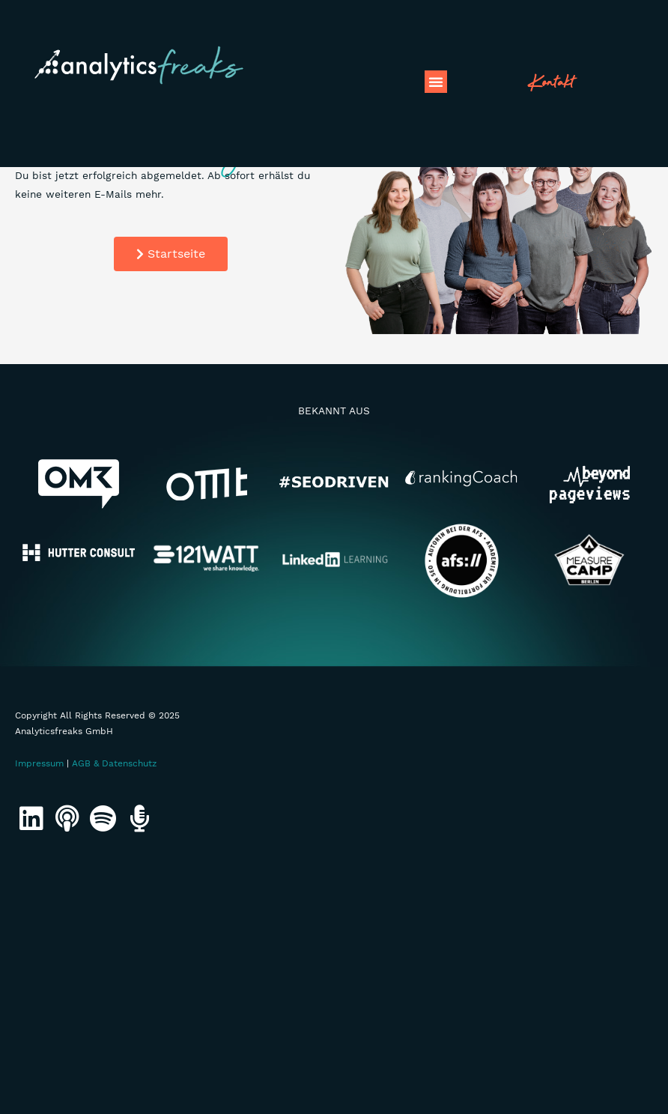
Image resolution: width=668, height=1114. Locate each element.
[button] (436, 81)
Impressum (39, 763)
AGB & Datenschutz (114, 763)
